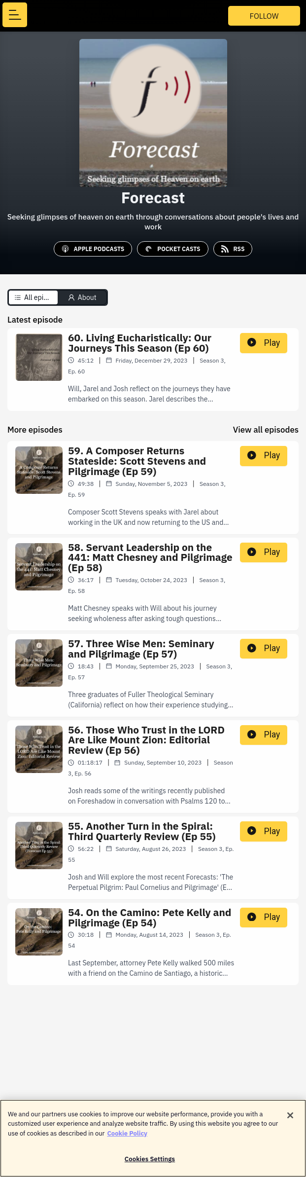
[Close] (290, 1120)
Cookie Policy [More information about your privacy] (127, 1138)
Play (263, 343)
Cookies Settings (150, 1164)
